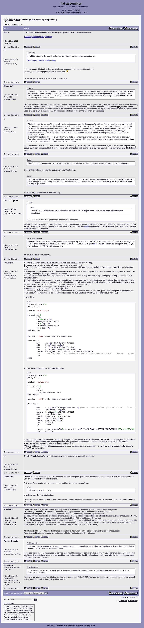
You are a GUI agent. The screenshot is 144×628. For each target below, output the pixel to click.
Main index (51, 626)
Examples (79, 626)
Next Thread (132, 601)
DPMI (86, 226)
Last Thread (123, 601)
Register (77, 10)
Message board (89, 626)
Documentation (69, 626)
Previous (15, 24)
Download (59, 626)
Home (64, 10)
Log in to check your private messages (68, 12)
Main (18, 20)
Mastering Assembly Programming (38, 37)
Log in (85, 12)
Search (70, 10)
